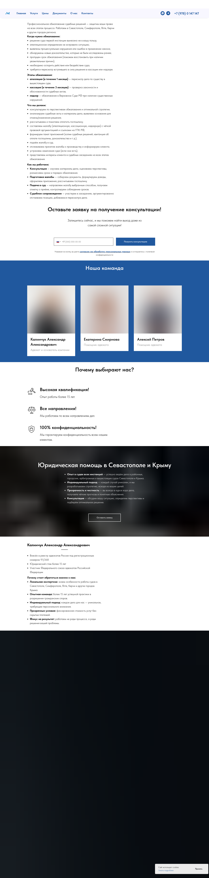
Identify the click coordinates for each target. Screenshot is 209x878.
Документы (59, 4)
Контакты (87, 4)
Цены (45, 4)
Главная (21, 4)
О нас (73, 4)
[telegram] (168, 5)
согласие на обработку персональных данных (105, 251)
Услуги (34, 4)
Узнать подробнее (166, 870)
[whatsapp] (163, 5)
